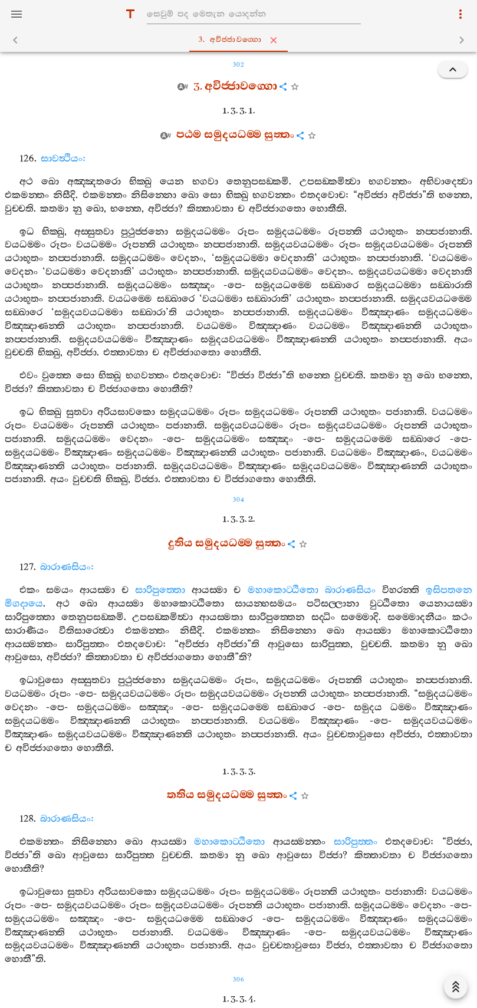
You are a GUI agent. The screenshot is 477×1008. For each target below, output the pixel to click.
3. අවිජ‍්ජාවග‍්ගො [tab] (241, 40)
